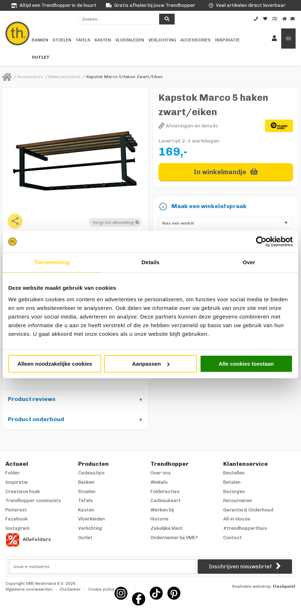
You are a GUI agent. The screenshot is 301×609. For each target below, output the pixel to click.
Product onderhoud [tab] (36, 419)
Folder (12, 472)
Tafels (83, 39)
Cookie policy (101, 589)
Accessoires (195, 39)
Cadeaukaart (165, 500)
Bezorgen (234, 491)
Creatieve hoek (22, 491)
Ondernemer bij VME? (174, 537)
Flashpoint (284, 586)
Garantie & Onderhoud (248, 510)
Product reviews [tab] (31, 399)
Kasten (103, 39)
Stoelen (62, 39)
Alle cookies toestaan (246, 364)
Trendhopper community (33, 500)
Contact (232, 537)
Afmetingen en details (192, 126)
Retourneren (237, 500)
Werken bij (162, 510)
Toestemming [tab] (52, 262)
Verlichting (162, 39)
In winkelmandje (220, 172)
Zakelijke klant (166, 528)
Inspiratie (227, 39)
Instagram (17, 528)
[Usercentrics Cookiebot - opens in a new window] (261, 241)
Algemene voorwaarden (29, 589)
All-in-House (236, 519)
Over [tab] (249, 262)
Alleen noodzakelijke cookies (54, 364)
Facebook (16, 519)
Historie (159, 519)
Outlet (41, 57)
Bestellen (233, 472)
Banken (40, 39)
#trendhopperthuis (245, 528)
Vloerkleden (129, 39)
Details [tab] (150, 262)
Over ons (160, 472)
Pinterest (16, 510)
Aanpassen (151, 364)
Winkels (159, 482)
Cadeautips (91, 472)
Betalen (232, 482)
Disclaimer (70, 589)
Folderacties (165, 491)
